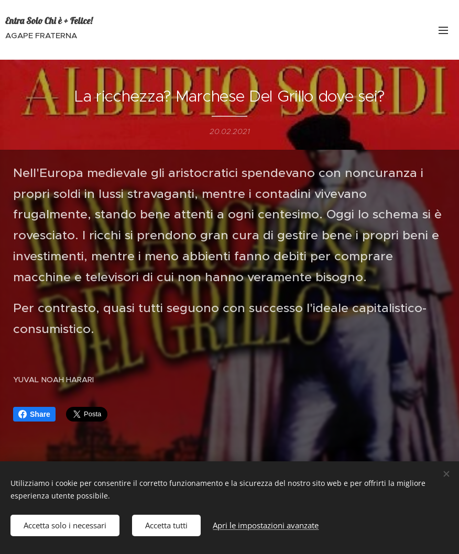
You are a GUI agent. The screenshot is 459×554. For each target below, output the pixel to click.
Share (34, 414)
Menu (443, 30)
